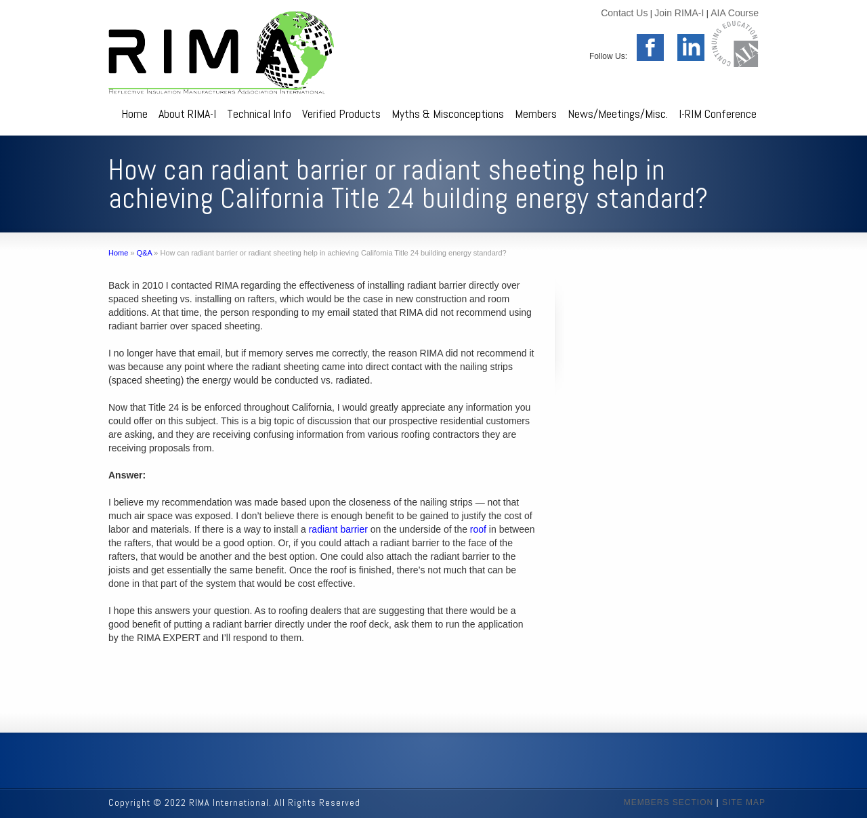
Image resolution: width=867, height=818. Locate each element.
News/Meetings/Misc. (618, 113)
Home (134, 113)
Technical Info (259, 113)
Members (536, 113)
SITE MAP (743, 802)
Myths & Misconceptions (448, 113)
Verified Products (341, 113)
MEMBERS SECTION (668, 802)
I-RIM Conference (718, 113)
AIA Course (735, 12)
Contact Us (624, 12)
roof (478, 529)
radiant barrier (338, 529)
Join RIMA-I (679, 12)
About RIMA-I (187, 113)
